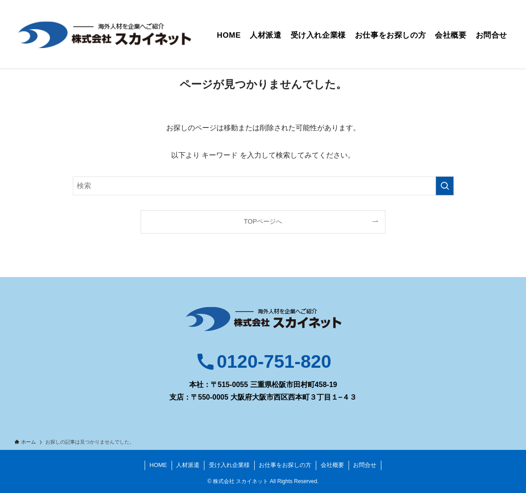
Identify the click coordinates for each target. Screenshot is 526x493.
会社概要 (332, 465)
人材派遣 (187, 465)
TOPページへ (263, 221)
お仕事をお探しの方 (285, 465)
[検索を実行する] (445, 185)
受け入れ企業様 (229, 465)
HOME (158, 465)
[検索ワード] (263, 185)
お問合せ (364, 465)
